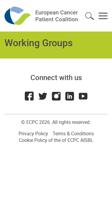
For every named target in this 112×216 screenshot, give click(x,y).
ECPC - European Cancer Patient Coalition (41, 15)
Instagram (56, 96)
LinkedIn (69, 96)
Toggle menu (103, 15)
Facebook (29, 96)
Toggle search (89, 15)
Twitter (42, 96)
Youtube (83, 96)
